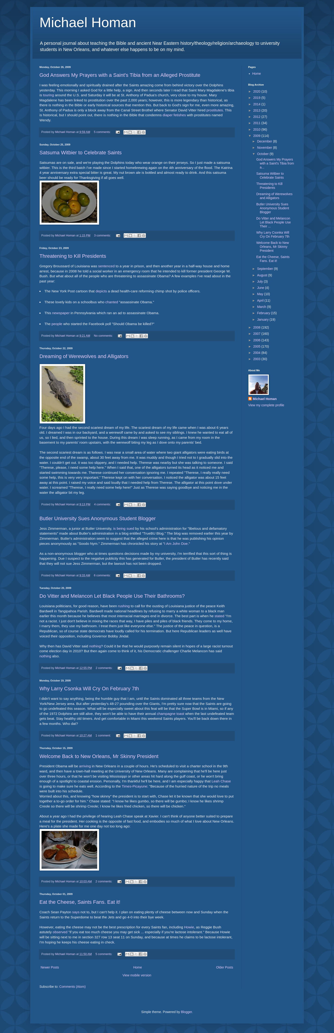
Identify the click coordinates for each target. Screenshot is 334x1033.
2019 (257, 98)
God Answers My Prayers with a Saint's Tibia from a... (275, 163)
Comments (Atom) (72, 986)
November (265, 147)
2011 (257, 123)
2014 (257, 104)
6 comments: (103, 575)
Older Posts (224, 967)
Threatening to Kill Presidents (72, 256)
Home (137, 967)
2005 (257, 346)
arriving (85, 766)
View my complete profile (266, 405)
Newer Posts (50, 967)
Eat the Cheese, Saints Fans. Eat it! (79, 902)
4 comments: (103, 504)
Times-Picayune (134, 786)
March (262, 307)
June (261, 288)
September (265, 269)
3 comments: (103, 235)
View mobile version (136, 975)
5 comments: (103, 132)
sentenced (106, 266)
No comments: (104, 335)
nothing (95, 646)
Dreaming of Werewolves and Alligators (83, 356)
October (263, 154)
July (260, 281)
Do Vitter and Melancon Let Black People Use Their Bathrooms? (112, 596)
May (260, 294)
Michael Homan (87, 22)
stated (219, 616)
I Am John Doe (176, 544)
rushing (124, 606)
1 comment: (104, 735)
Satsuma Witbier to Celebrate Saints (80, 152)
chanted (111, 302)
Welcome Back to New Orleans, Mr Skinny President (98, 756)
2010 (257, 129)
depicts (101, 291)
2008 (257, 327)
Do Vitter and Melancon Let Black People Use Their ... (273, 222)
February (264, 313)
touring (48, 95)
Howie (189, 927)
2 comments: (104, 668)
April (260, 300)
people (56, 324)
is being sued (123, 528)
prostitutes (214, 110)
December (265, 141)
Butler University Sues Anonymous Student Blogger (97, 518)
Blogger (186, 1012)
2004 (257, 353)
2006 (257, 340)
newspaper (61, 313)
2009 (257, 136)
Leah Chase (221, 781)
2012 (257, 117)
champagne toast (170, 714)
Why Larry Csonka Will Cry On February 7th (89, 688)
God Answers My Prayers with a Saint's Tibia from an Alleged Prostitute (119, 75)
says (76, 912)
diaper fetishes (174, 115)
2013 (257, 110)
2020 (257, 91)
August (262, 275)
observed (60, 932)
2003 (257, 359)
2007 (257, 334)
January (263, 319)
